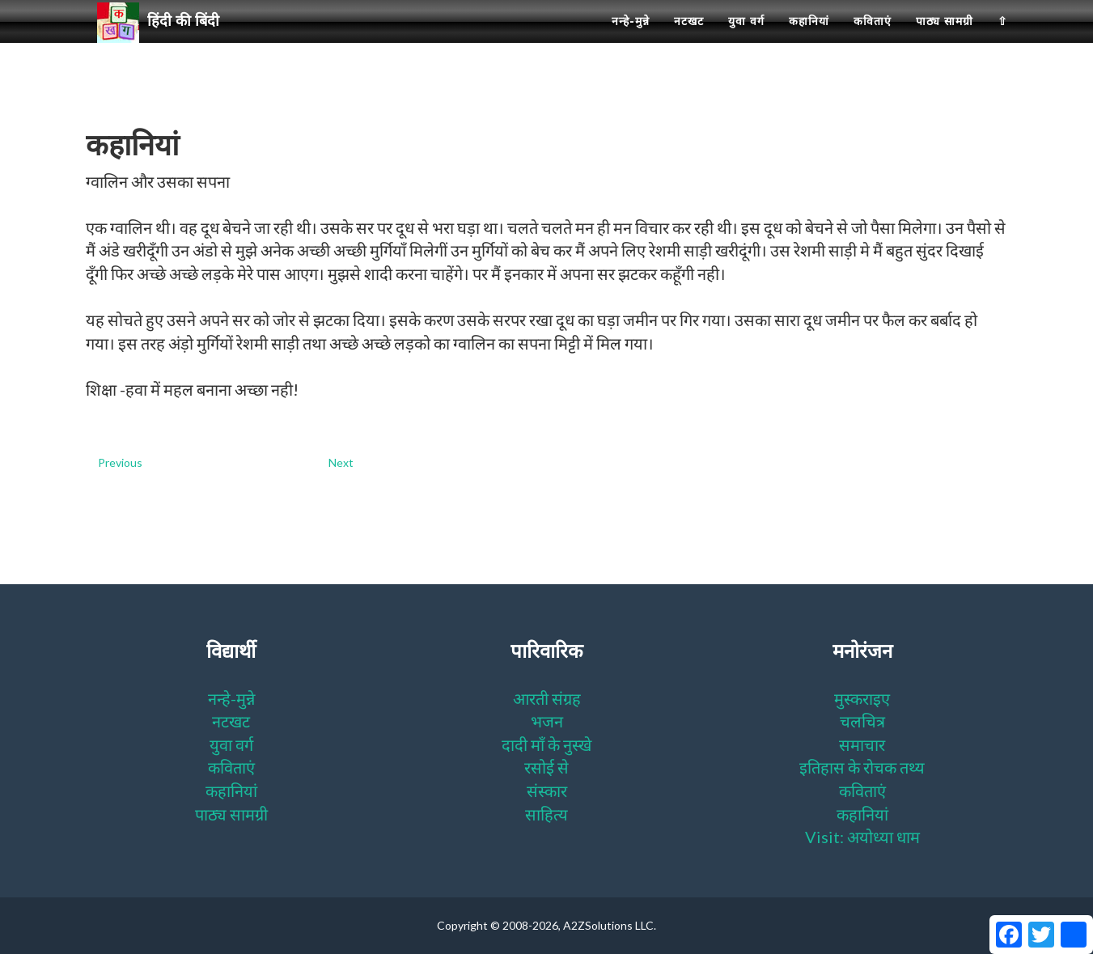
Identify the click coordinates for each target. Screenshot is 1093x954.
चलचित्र (862, 721)
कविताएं (873, 40)
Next (341, 462)
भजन (547, 721)
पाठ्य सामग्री (944, 40)
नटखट (689, 40)
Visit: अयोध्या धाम (862, 836)
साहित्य (546, 814)
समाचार (862, 744)
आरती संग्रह (547, 698)
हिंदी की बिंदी (165, 41)
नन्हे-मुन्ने (631, 40)
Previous (120, 462)
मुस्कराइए (862, 698)
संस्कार (547, 790)
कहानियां (809, 40)
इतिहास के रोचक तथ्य (862, 767)
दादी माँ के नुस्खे (546, 744)
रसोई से (546, 767)
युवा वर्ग (746, 40)
